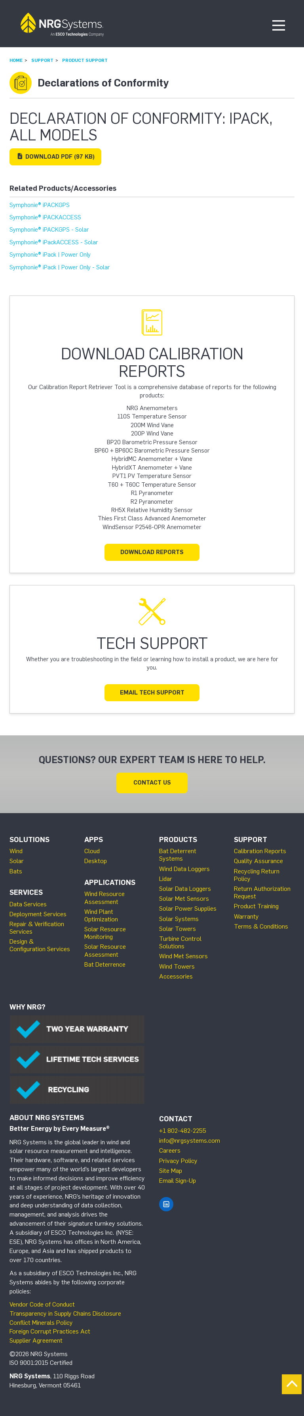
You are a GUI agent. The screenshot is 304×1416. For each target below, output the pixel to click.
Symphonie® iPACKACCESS (45, 217)
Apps (93, 839)
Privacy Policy (178, 1161)
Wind (16, 851)
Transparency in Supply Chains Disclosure (65, 1313)
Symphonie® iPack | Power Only (50, 254)
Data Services (28, 904)
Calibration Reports (260, 851)
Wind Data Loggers (184, 869)
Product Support (85, 60)
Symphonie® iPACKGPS (40, 205)
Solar (17, 861)
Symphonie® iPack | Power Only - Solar (60, 267)
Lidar (165, 879)
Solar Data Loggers (185, 888)
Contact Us (152, 782)
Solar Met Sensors (184, 898)
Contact (175, 1119)
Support (42, 60)
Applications (109, 882)
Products (178, 839)
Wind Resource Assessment (104, 897)
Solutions (29, 839)
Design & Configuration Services (40, 945)
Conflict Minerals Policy (41, 1322)
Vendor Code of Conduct (42, 1304)
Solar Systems (179, 919)
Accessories (176, 976)
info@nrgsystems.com (189, 1140)
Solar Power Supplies (188, 908)
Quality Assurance (258, 861)
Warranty (246, 916)
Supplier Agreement (36, 1340)
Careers (169, 1150)
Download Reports (152, 552)
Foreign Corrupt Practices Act (50, 1331)
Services (26, 892)
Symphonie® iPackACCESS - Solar (54, 242)
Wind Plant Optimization (101, 915)
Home (16, 60)
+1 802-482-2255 (182, 1130)
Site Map (170, 1170)
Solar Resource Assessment (105, 950)
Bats (16, 871)
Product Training (256, 906)
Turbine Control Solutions (180, 942)
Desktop (95, 861)
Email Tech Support (152, 692)
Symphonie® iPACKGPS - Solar (49, 229)
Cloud (92, 851)
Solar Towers (177, 928)
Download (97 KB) (55, 156)
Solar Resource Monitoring (105, 932)
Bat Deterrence (104, 964)
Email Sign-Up (177, 1180)
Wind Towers (177, 966)
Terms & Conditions (261, 926)
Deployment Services (38, 914)
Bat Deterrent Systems (177, 854)
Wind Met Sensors (183, 956)
